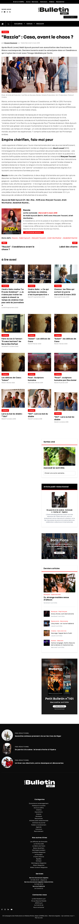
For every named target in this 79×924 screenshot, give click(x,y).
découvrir (59, 552)
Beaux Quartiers (38, 848)
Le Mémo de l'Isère (38, 846)
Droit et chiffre (39, 807)
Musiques (38, 816)
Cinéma (5, 32)
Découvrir (40, 23)
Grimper (39, 861)
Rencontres (39, 818)
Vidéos (51, 1)
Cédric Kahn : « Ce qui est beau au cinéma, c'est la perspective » (38, 292)
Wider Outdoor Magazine (38, 867)
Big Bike (38, 859)
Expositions (39, 812)
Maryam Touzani (39, 238)
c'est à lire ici (59, 706)
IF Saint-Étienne (39, 856)
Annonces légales (69, 17)
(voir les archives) (59, 709)
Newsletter (60, 1)
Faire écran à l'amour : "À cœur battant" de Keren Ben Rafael (12, 341)
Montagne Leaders (38, 850)
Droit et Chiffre (18, 1)
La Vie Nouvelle (39, 843)
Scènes (38, 814)
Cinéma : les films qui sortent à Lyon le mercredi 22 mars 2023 (65, 292)
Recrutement (38, 831)
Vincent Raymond (10, 43)
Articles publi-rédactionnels (38, 820)
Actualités (18, 23)
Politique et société (38, 805)
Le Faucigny (39, 854)
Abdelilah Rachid (70, 238)
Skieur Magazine (38, 865)
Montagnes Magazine (38, 863)
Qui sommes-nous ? (67, 915)
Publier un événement (38, 825)
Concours (43, 1)
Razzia (15, 238)
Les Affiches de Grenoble (38, 841)
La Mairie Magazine (38, 852)
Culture (29, 23)
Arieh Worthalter (54, 238)
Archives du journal (38, 822)
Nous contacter (38, 907)
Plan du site (39, 917)
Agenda (38, 827)
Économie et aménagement (38, 803)
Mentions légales (54, 915)
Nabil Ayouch (24, 238)
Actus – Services (32, 1)
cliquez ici (43, 880)
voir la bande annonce (33, 232)
